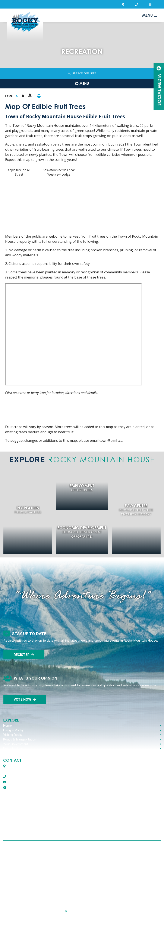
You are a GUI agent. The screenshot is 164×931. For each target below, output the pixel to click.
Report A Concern (22, 872)
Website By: (82, 922)
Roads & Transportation (19, 739)
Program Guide (20, 894)
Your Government (15, 744)
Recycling (16, 849)
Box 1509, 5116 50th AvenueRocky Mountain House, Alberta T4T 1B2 (30, 768)
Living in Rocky (13, 730)
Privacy (14, 860)
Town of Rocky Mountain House (25, 26)
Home (7, 725)
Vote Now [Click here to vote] (22, 699)
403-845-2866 (14, 776)
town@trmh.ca (15, 782)
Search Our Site (84, 73)
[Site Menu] (82, 83)
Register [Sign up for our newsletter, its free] (21, 655)
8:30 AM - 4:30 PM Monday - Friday (39, 787)
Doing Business (13, 749)
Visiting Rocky (12, 735)
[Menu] (150, 15)
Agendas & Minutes (23, 883)
